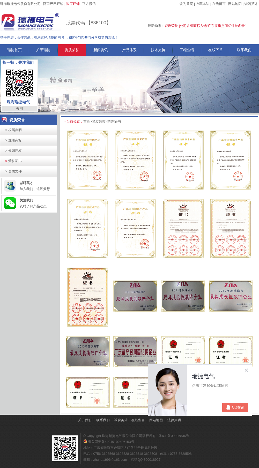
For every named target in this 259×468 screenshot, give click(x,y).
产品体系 (129, 50)
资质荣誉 (72, 50)
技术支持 (158, 50)
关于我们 (85, 420)
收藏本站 (202, 4)
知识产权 (13, 151)
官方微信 (89, 4)
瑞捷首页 (14, 50)
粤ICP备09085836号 (174, 436)
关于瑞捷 (43, 50)
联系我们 (244, 50)
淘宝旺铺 (73, 4)
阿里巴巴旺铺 (53, 4)
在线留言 (219, 4)
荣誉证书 (13, 161)
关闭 (19, 108)
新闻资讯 (100, 50)
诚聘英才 (251, 4)
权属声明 (13, 130)
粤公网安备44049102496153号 (108, 442)
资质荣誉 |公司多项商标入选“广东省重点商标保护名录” (205, 26)
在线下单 (215, 50)
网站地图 (235, 4)
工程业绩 (187, 50)
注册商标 (13, 140)
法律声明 (174, 420)
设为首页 (186, 4)
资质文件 (13, 171)
